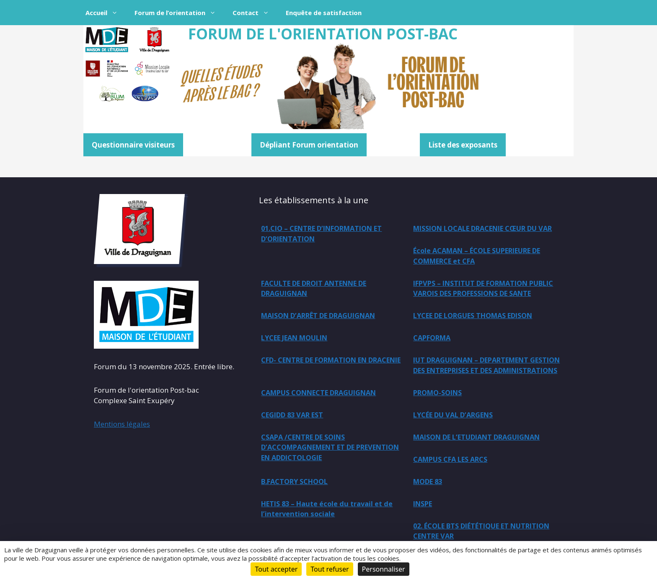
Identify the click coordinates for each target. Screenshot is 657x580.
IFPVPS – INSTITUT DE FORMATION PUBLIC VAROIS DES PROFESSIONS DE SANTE (328, 305)
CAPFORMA (434, 340)
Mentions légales (122, 424)
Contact (255, 12)
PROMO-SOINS (440, 407)
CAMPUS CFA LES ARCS (453, 475)
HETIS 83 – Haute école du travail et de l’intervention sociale (330, 525)
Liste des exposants (462, 145)
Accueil (105, 12)
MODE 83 (429, 497)
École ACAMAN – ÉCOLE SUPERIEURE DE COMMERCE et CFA (331, 267)
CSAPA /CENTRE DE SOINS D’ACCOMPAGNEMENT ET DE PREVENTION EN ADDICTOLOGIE (319, 463)
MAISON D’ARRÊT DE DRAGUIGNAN (477, 295)
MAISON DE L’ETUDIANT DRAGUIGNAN (483, 452)
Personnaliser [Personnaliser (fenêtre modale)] (383, 569)
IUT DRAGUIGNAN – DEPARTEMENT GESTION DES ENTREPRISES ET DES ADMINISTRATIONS (476, 373)
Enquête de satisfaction (324, 12)
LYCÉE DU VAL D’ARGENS (457, 430)
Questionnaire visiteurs (133, 145)
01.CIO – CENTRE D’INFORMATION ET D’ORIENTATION (328, 234)
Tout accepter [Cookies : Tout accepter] (276, 569)
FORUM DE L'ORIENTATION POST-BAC (323, 34)
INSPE (424, 520)
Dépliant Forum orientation (309, 145)
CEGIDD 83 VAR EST (295, 430)
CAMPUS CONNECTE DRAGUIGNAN (323, 407)
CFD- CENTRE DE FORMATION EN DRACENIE (320, 368)
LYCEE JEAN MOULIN (298, 340)
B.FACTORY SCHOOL (297, 497)
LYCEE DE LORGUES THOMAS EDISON (479, 318)
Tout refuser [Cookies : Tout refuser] (329, 569)
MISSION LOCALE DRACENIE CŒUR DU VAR (481, 234)
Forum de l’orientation (179, 12)
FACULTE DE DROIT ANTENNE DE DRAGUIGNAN (472, 267)
